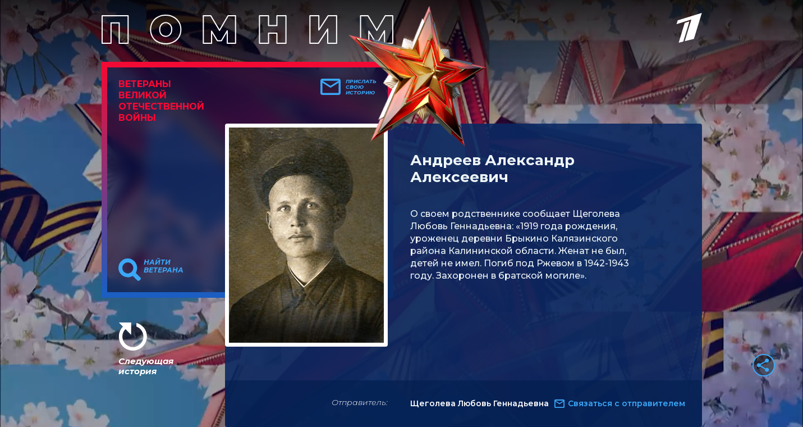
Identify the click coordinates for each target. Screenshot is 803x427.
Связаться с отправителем (626, 403)
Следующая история (145, 366)
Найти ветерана (163, 266)
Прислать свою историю (361, 87)
